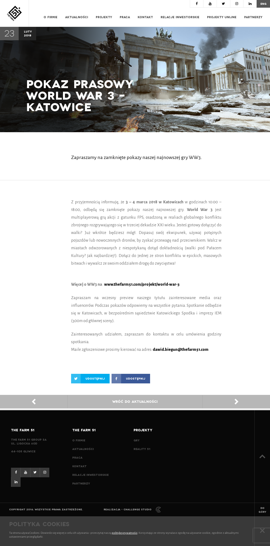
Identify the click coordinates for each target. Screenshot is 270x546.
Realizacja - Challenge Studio (132, 509)
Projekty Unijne (221, 17)
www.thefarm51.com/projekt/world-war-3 (142, 284)
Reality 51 (142, 449)
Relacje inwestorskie (180, 17)
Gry (137, 440)
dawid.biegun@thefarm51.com (180, 349)
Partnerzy (253, 17)
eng (263, 4)
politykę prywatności (124, 533)
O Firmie (50, 17)
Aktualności (76, 17)
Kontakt (145, 17)
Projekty (104, 17)
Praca (125, 17)
